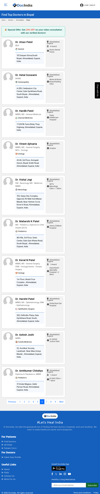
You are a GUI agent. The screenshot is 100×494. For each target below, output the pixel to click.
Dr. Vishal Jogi (23, 179)
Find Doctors (10, 441)
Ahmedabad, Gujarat (53, 42)
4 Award (52, 46)
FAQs (6, 472)
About (7, 469)
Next (61, 401)
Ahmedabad (20, 20)
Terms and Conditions (82, 492)
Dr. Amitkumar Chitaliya (29, 370)
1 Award (52, 264)
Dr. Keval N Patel (25, 260)
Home (3, 20)
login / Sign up (87, 5)
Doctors (10, 20)
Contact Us (9, 476)
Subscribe (92, 485)
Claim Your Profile (12, 457)
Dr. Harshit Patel (24, 299)
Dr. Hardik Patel (24, 111)
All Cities (8, 445)
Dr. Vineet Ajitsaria (26, 144)
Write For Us (9, 479)
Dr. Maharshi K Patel (27, 221)
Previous (12, 401)
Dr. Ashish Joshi (24, 334)
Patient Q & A (10, 448)
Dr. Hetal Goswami (26, 75)
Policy (96, 492)
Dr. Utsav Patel (24, 42)
